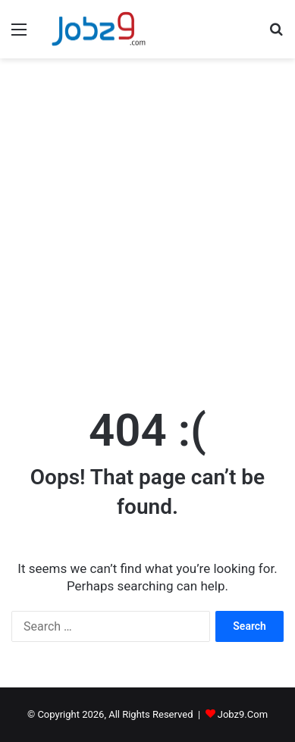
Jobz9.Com (243, 714)
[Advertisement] (147, 228)
